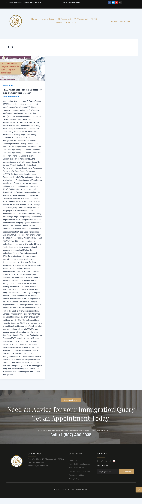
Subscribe (127, 471)
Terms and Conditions (76, 475)
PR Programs (64, 19)
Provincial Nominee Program (79, 464)
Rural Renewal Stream (76, 468)
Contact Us (71, 23)
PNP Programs (81, 19)
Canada (5, 85)
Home (34, 19)
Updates (59, 23)
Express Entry (73, 460)
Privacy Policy (74, 479)
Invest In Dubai (47, 19)
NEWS (94, 19)
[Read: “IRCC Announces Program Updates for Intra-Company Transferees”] (22, 68)
